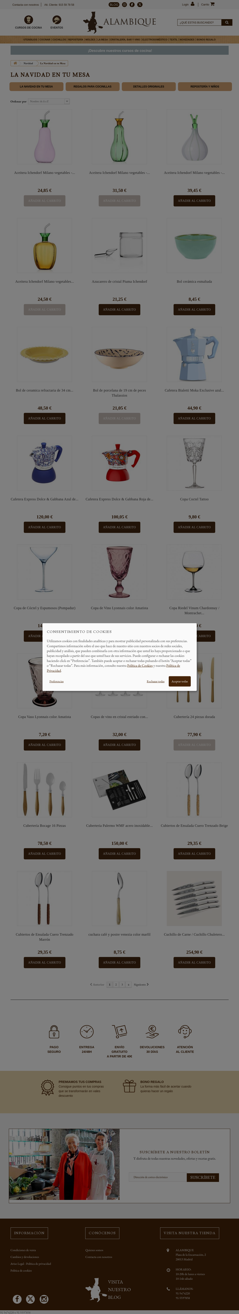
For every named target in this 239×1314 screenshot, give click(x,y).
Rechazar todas (155, 681)
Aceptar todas (180, 681)
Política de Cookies (140, 665)
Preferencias (57, 681)
